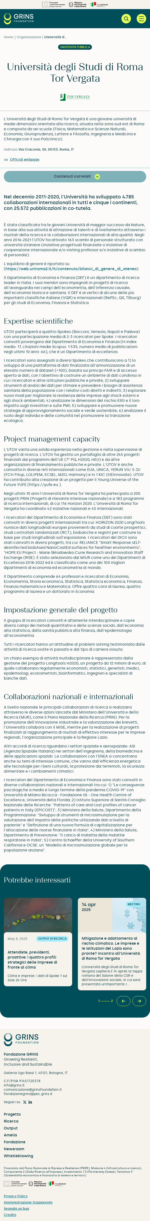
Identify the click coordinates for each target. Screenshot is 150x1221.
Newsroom (14, 1149)
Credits (10, 1215)
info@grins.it (14, 1085)
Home (9, 37)
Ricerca (11, 1121)
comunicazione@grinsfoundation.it (33, 1090)
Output (11, 1128)
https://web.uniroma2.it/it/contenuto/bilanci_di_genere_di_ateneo (71, 269)
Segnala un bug (16, 1209)
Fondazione (14, 1142)
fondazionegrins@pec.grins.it (28, 1094)
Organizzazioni (29, 37)
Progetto (12, 1114)
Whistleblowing (18, 1156)
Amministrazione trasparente (28, 1202)
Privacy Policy (16, 1196)
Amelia (10, 1135)
